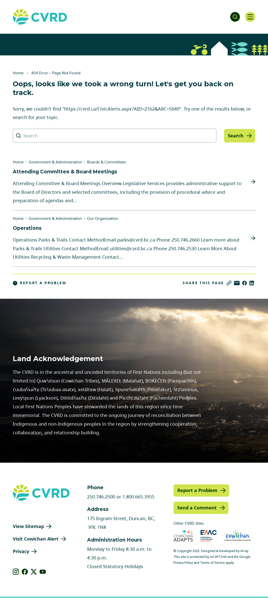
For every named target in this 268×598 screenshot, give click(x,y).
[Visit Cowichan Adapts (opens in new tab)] (183, 536)
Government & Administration (55, 161)
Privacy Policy (183, 562)
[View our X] (34, 572)
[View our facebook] (25, 572)
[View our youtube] (43, 572)
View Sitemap (28, 526)
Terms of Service (212, 562)
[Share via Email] (237, 283)
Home (18, 72)
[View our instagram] (16, 572)
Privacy (21, 551)
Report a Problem (39, 283)
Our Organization (102, 218)
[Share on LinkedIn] (251, 283)
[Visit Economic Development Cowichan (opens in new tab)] (237, 536)
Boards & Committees (106, 161)
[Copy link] (229, 283)
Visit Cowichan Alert (36, 539)
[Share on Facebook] (244, 283)
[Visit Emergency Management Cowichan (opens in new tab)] (209, 536)
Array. (244, 551)
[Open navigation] (250, 17)
